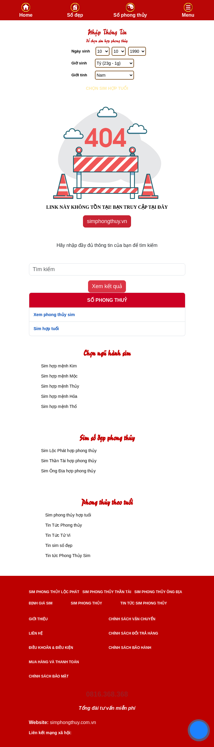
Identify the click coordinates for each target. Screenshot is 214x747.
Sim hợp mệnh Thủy (59, 386)
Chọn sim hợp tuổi (107, 88)
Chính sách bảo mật (49, 676)
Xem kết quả (107, 286)
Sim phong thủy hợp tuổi (68, 515)
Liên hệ (36, 633)
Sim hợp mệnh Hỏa (58, 396)
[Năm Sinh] (137, 51)
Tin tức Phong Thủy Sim (67, 555)
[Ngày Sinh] (103, 51)
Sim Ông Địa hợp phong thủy (68, 470)
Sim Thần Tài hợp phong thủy (68, 460)
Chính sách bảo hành (130, 648)
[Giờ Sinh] (114, 63)
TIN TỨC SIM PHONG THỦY (143, 603)
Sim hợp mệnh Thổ (58, 406)
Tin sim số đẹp (59, 545)
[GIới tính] (114, 75)
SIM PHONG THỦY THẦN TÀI (106, 592)
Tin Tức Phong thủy (63, 525)
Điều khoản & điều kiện (51, 648)
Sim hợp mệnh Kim (58, 366)
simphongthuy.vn (107, 221)
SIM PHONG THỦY (86, 603)
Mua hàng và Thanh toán (54, 662)
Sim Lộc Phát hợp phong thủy (68, 450)
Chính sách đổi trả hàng (133, 633)
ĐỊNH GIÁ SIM (41, 603)
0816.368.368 (107, 694)
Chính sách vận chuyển (132, 619)
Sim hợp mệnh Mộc (59, 376)
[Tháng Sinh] (119, 51)
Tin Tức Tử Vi (57, 535)
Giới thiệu (38, 619)
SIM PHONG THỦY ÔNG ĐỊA (158, 592)
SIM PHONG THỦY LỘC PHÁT (54, 592)
